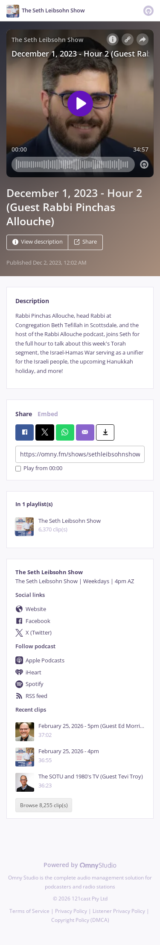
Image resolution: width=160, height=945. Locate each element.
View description (37, 242)
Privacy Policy (71, 911)
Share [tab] (23, 414)
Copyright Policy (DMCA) (80, 920)
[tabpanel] (80, 343)
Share (85, 242)
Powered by (80, 865)
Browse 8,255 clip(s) (44, 805)
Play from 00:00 (38, 468)
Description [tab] (32, 301)
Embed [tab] (48, 414)
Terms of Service (29, 911)
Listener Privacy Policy (119, 911)
